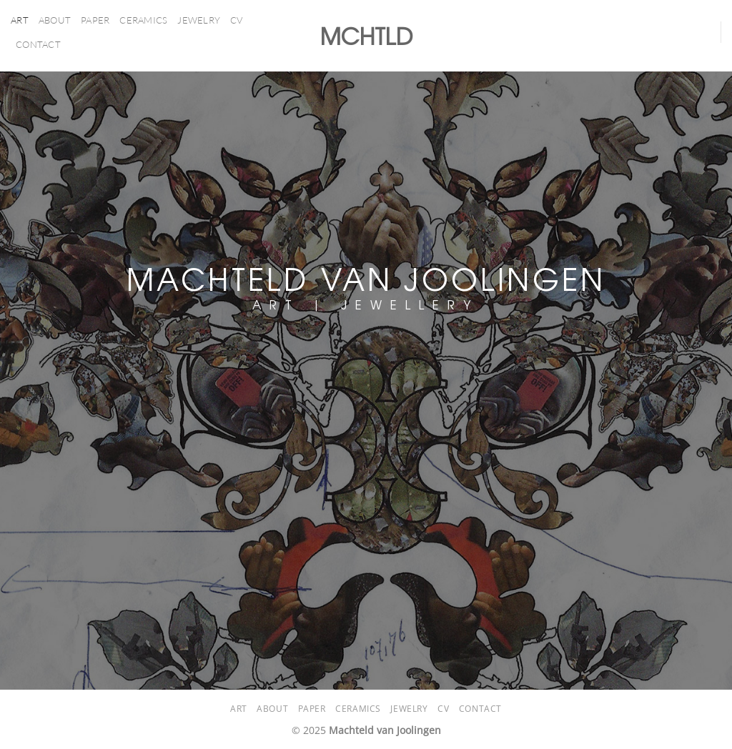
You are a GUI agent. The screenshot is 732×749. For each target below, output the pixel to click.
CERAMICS (143, 20)
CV (236, 20)
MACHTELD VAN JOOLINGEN (366, 277)
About (55, 20)
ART (20, 20)
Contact (38, 44)
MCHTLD (366, 35)
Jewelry (198, 20)
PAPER (95, 20)
